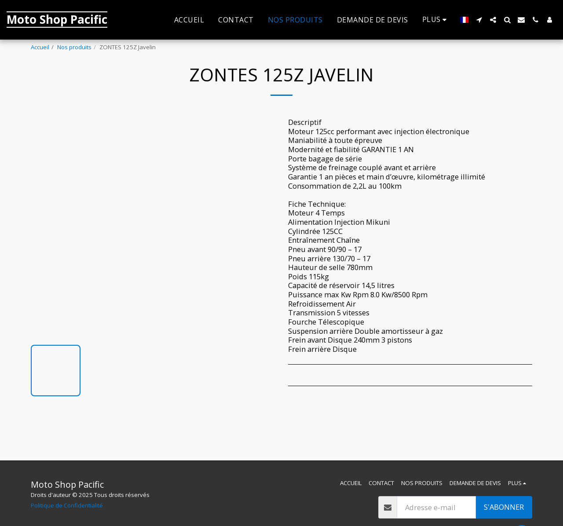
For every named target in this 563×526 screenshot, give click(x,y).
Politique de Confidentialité (67, 505)
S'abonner (504, 507)
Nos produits (74, 47)
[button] (479, 19)
